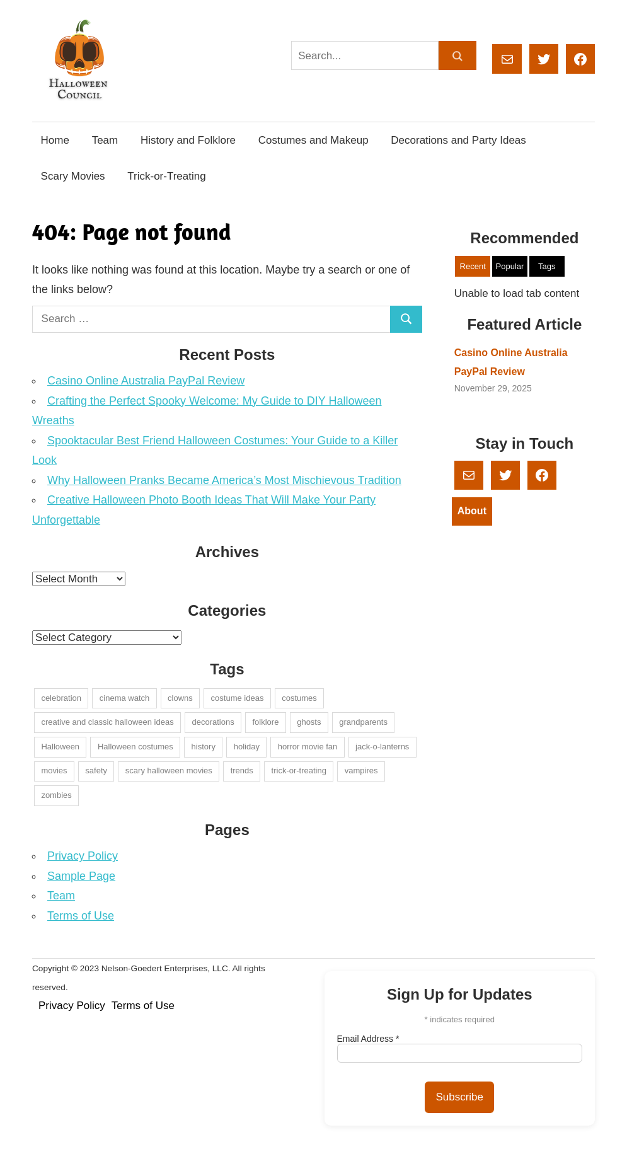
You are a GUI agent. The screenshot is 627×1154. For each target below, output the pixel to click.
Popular (510, 266)
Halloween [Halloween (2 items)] (60, 746)
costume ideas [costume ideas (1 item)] (237, 698)
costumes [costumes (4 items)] (299, 698)
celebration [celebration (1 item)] (61, 698)
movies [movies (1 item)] (54, 770)
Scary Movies (73, 176)
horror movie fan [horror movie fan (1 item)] (308, 746)
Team (105, 140)
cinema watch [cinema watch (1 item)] (124, 698)
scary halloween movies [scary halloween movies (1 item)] (168, 770)
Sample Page (81, 876)
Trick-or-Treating (166, 176)
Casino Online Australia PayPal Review (145, 380)
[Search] (457, 55)
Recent (473, 266)
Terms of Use (80, 915)
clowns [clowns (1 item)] (180, 698)
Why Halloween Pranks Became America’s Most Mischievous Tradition (224, 480)
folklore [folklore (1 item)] (265, 722)
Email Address (368, 1039)
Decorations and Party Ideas (458, 140)
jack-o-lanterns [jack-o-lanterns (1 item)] (382, 746)
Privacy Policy (82, 856)
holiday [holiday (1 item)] (247, 746)
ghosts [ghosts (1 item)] (309, 722)
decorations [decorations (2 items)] (213, 722)
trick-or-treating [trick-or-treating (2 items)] (299, 770)
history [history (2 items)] (204, 746)
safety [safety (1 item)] (96, 770)
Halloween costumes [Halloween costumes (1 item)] (135, 746)
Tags (546, 266)
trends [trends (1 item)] (242, 770)
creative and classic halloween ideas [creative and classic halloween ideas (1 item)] (107, 722)
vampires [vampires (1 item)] (361, 770)
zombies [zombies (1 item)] (56, 795)
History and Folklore (188, 140)
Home (55, 140)
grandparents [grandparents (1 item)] (363, 722)
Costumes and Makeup (313, 140)
